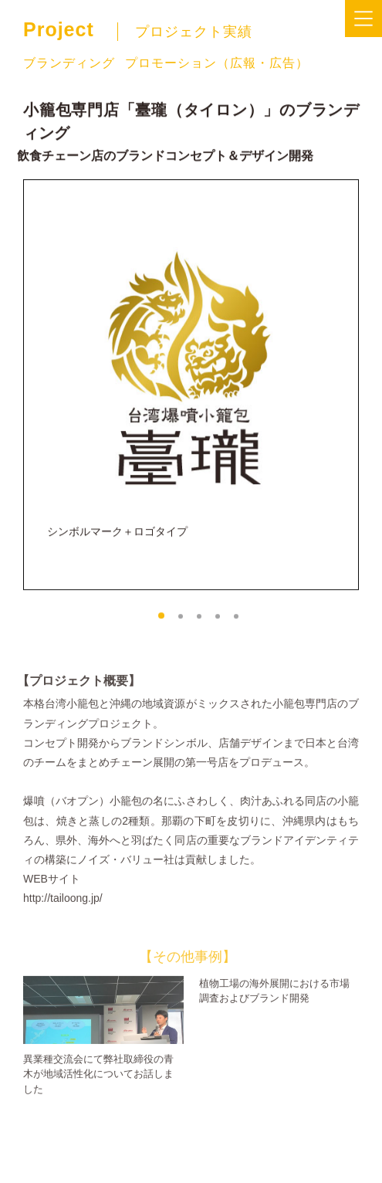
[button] (161, 622)
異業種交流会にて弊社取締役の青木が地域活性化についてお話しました (98, 1089)
